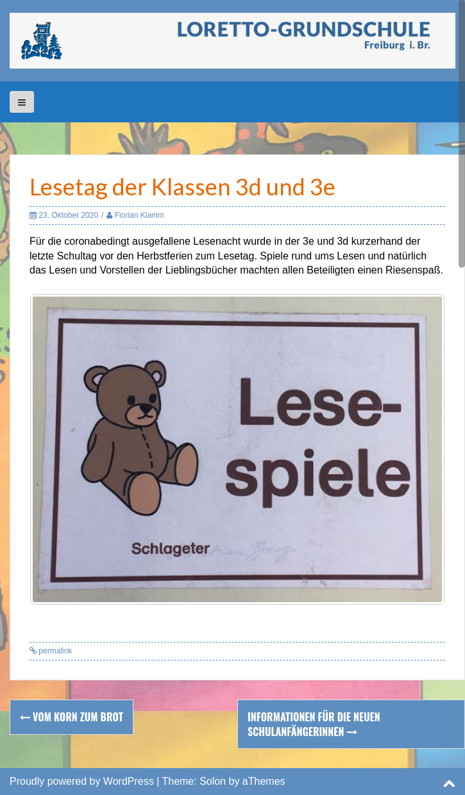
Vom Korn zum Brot (71, 717)
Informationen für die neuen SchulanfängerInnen (314, 724)
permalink (54, 650)
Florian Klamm (139, 215)
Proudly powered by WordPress (82, 781)
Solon (212, 781)
